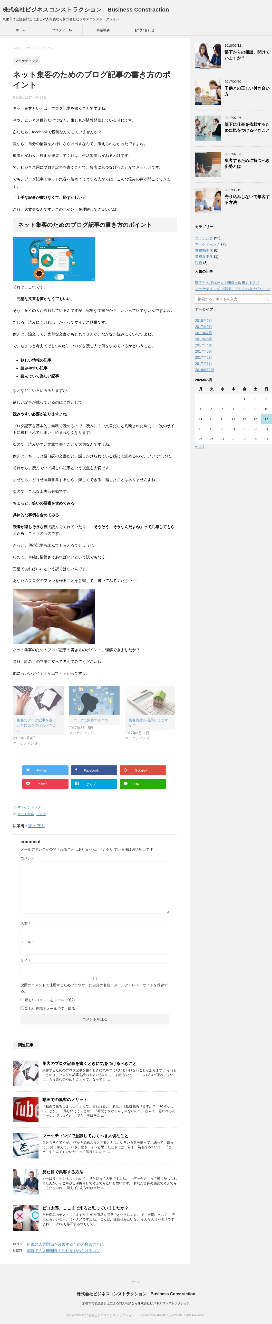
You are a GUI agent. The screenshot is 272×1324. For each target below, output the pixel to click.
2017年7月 (203, 333)
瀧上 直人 (36, 826)
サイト (26, 960)
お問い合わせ (144, 30)
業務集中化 (204, 256)
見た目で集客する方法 (62, 1172)
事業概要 (103, 30)
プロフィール (62, 30)
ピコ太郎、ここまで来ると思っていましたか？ (85, 1208)
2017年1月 (203, 364)
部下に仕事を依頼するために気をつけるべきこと (247, 127)
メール (27, 942)
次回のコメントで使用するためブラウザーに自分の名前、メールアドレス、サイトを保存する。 (94, 988)
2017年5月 (203, 339)
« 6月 (200, 446)
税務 (198, 263)
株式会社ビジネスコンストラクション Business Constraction (86, 9)
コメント (28, 858)
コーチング (204, 238)
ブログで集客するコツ (91, 720)
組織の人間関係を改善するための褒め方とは (65, 1244)
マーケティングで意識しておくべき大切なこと (85, 1136)
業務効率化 (204, 250)
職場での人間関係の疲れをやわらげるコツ (63, 1250)
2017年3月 (203, 351)
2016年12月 (204, 370)
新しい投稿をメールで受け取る (50, 1009)
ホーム (21, 30)
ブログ (41, 814)
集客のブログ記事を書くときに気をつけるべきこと (36, 725)
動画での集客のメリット (65, 1099)
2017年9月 (203, 327)
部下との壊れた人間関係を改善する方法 (227, 283)
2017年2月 (203, 357)
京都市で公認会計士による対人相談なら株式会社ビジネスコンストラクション (136, 1303)
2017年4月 (203, 345)
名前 (25, 923)
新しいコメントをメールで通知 (50, 1000)
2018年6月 (203, 321)
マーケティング (29, 807)
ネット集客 (25, 814)
